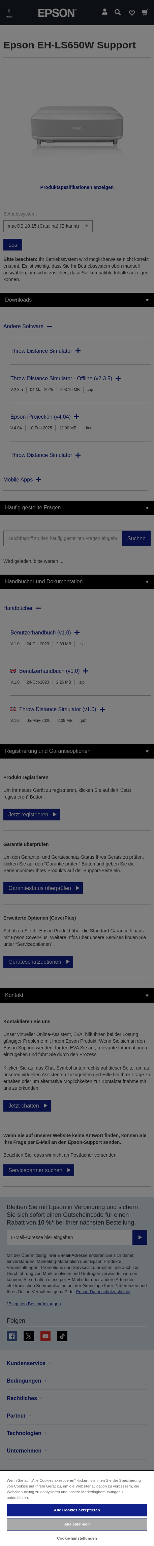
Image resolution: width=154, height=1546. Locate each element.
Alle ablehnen (77, 1524)
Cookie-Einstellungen (77, 1538)
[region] (77, 1508)
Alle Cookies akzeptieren (77, 1510)
